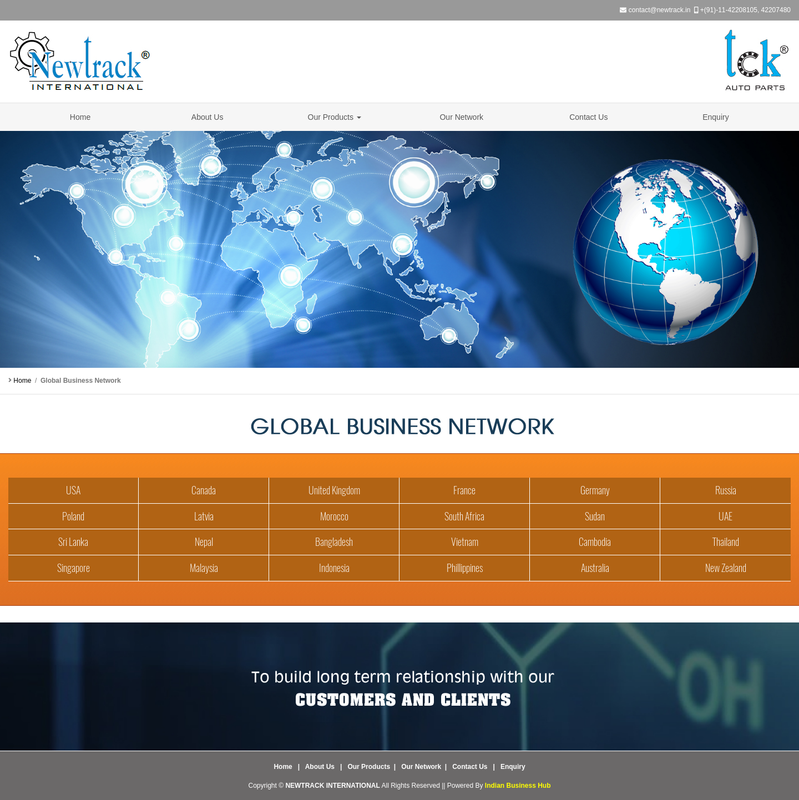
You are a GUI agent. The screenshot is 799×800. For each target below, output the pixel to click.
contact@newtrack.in (660, 10)
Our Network (461, 117)
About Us (207, 117)
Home (80, 117)
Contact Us (588, 117)
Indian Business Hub (518, 785)
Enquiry (715, 117)
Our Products (334, 117)
